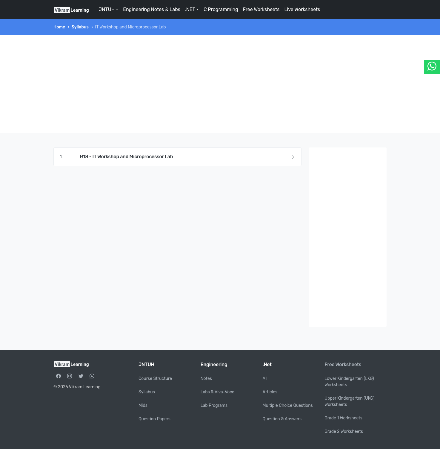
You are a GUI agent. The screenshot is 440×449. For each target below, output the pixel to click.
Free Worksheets (261, 9)
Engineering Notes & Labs (151, 9)
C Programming (221, 9)
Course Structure (155, 378)
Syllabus (80, 27)
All (265, 378)
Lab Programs (214, 405)
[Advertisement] (220, 84)
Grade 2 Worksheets (343, 431)
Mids (143, 405)
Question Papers (154, 418)
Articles (270, 392)
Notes (206, 378)
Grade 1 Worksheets (343, 418)
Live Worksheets (302, 9)
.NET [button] (190, 9)
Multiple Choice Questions (288, 405)
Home (59, 27)
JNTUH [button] (107, 9)
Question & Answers (282, 418)
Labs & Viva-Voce (217, 392)
